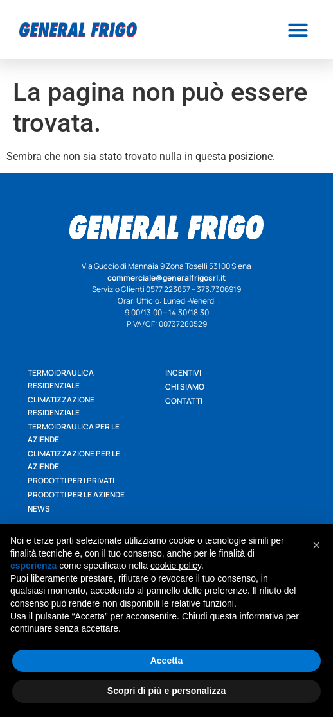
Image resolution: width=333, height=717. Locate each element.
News (39, 508)
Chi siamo (184, 386)
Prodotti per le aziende (76, 494)
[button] (298, 29)
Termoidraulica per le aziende (74, 433)
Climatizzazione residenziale (61, 406)
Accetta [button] (166, 660)
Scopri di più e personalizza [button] (166, 691)
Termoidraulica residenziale (61, 379)
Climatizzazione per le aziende (74, 460)
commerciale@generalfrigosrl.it (166, 277)
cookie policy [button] (175, 565)
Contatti (184, 400)
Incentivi (183, 372)
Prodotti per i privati (71, 480)
